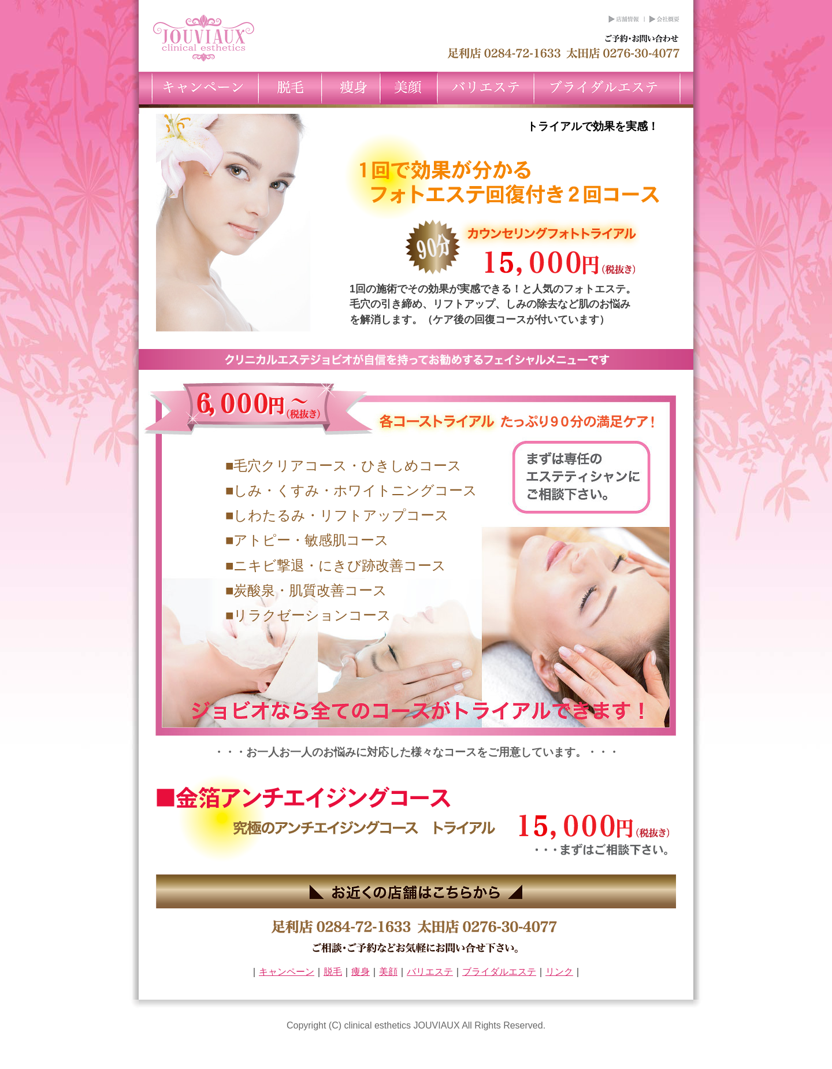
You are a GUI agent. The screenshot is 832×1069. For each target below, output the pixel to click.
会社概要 (663, 19)
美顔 (408, 90)
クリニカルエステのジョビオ (203, 37)
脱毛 (290, 90)
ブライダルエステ (613, 90)
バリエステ (485, 90)
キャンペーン (198, 90)
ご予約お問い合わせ (641, 39)
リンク (559, 972)
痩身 (351, 90)
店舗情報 (624, 19)
